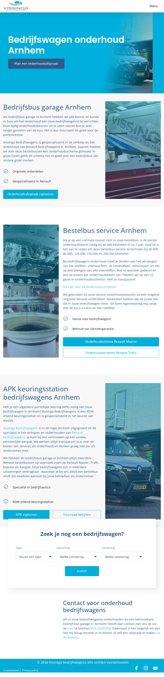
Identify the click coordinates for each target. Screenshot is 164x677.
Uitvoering (63, 552)
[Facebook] (136, 673)
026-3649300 (101, 633)
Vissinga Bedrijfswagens (20, 432)
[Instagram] (146, 673)
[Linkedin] (155, 673)
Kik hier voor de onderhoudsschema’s (90, 288)
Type (19, 552)
